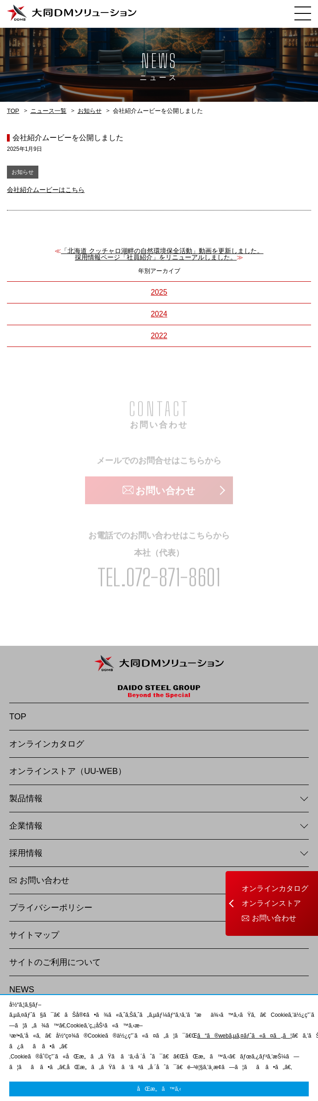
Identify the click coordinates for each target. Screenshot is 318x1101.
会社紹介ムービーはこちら (46, 189)
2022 (159, 336)
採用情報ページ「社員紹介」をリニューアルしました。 (156, 257)
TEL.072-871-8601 (159, 578)
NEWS (21, 989)
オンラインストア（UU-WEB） (67, 771)
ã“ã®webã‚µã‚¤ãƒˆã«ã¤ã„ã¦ (244, 1036)
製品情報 (26, 798)
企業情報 (26, 825)
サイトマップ (34, 935)
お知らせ (90, 110)
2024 (159, 314)
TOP (13, 110)
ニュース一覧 (49, 110)
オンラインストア (271, 903)
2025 (159, 292)
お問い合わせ (274, 918)
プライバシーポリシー (50, 907)
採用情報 (26, 853)
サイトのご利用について (55, 962)
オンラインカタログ (275, 888)
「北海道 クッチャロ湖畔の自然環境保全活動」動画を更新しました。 (162, 250)
